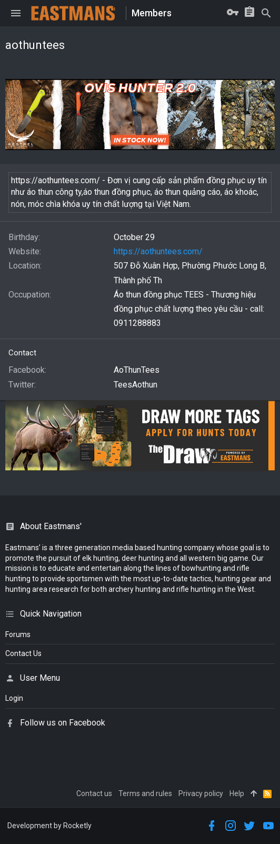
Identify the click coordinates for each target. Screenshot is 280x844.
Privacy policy (200, 793)
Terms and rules (145, 793)
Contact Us (23, 653)
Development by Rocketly (49, 825)
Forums (18, 634)
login (14, 698)
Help (236, 793)
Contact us (94, 793)
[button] (15, 13)
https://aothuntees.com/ (158, 251)
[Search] (266, 13)
